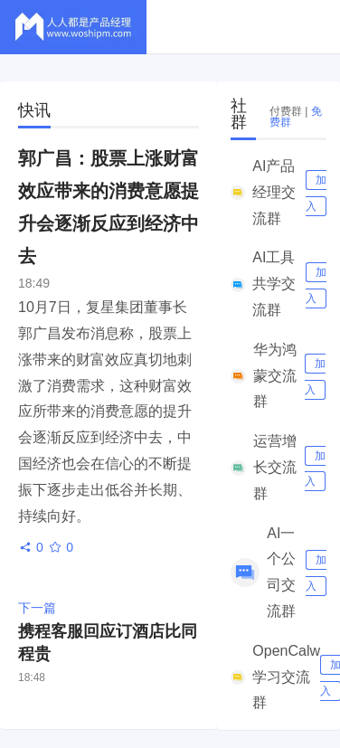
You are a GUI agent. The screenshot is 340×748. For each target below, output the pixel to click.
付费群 (285, 111)
